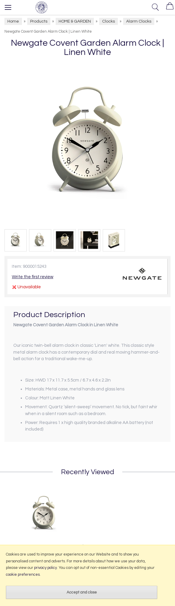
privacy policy (45, 568)
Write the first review (32, 277)
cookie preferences (23, 574)
